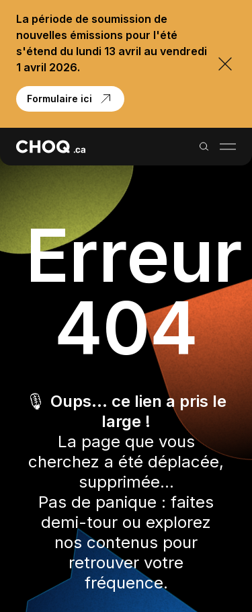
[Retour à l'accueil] (50, 146)
